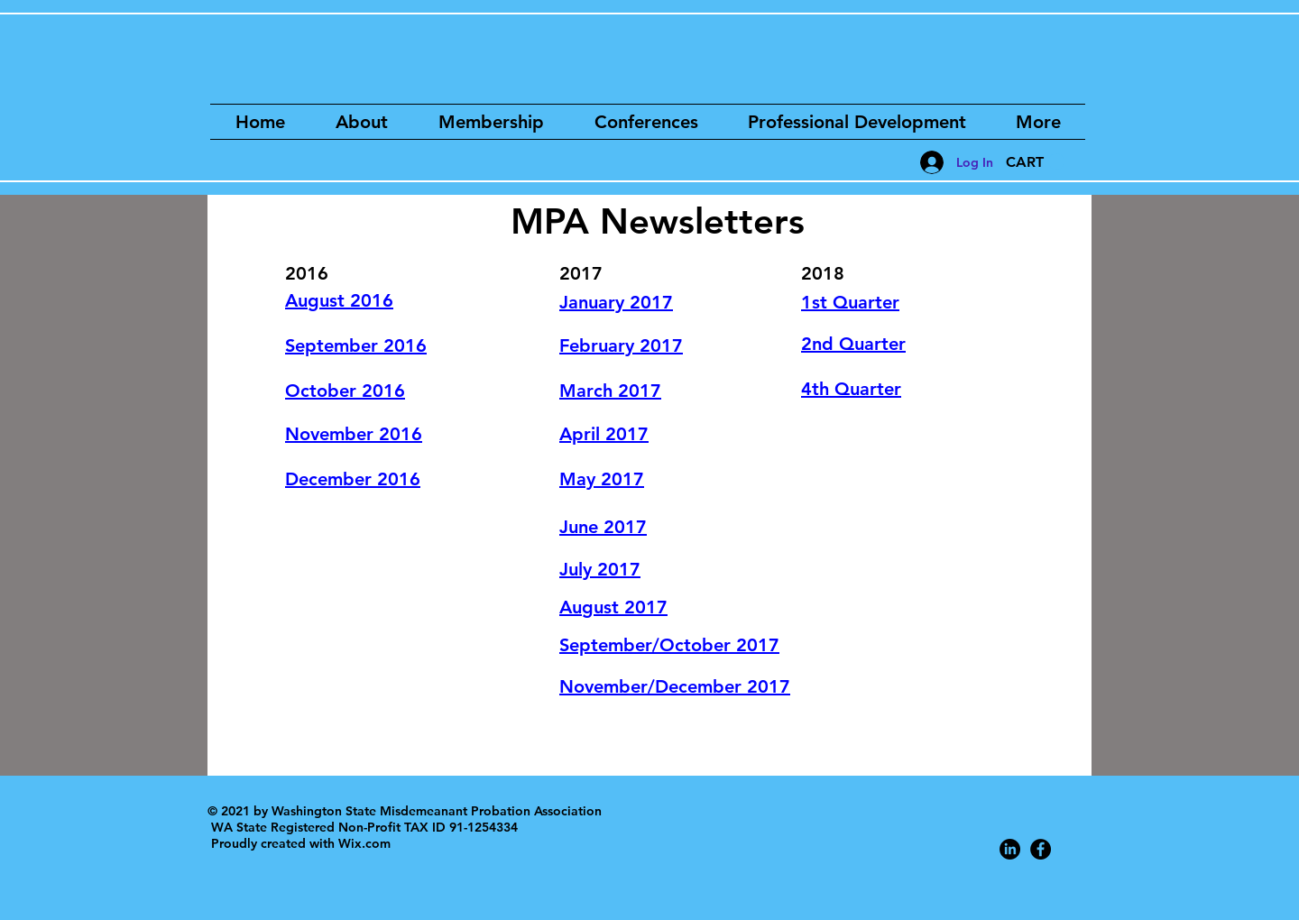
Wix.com (364, 843)
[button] (1035, 161)
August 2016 (339, 300)
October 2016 (345, 390)
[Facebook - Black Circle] (1040, 849)
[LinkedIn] (1010, 849)
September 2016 (356, 345)
